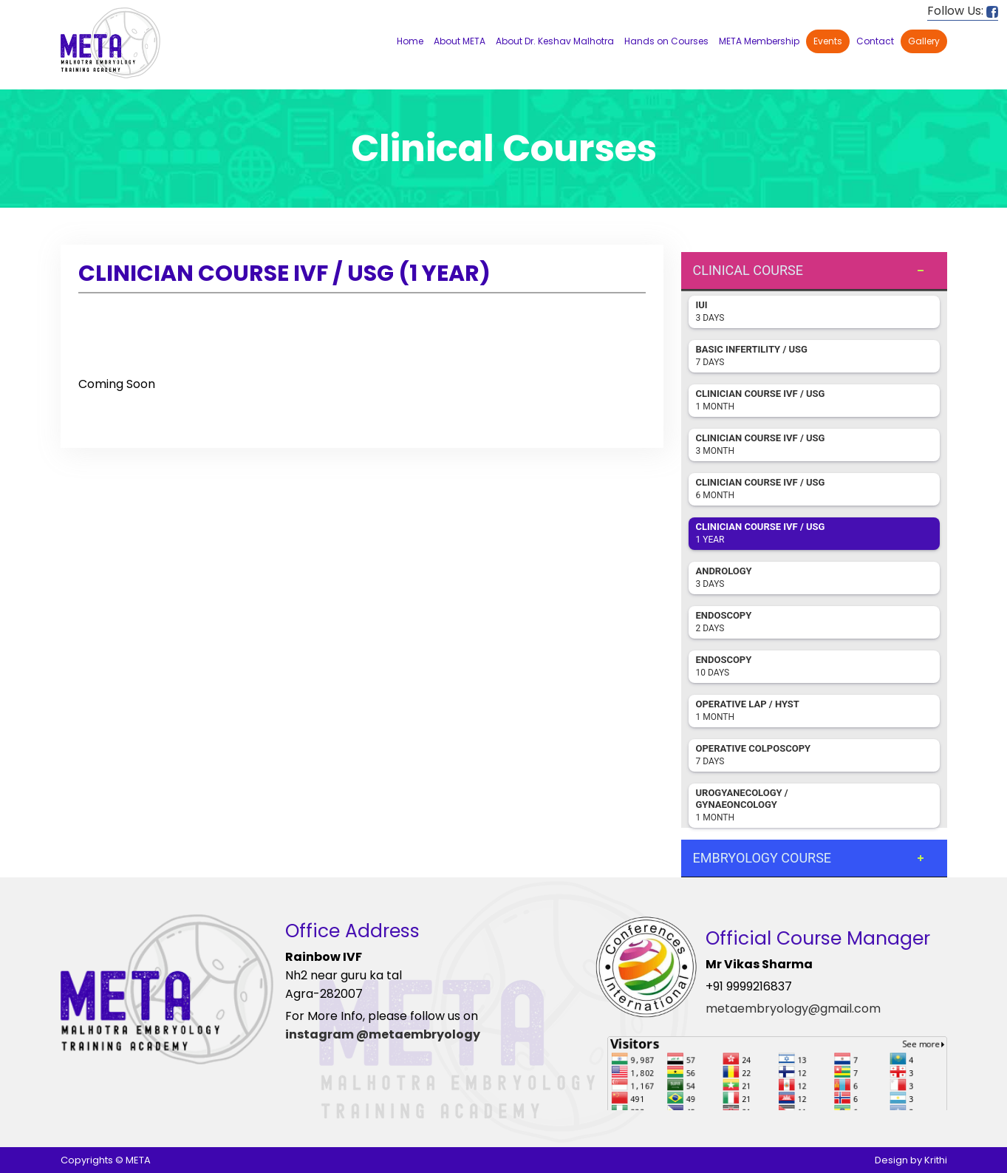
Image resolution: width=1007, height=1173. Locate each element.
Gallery (924, 41)
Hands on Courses (666, 41)
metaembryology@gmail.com (793, 1008)
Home (410, 41)
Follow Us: (962, 10)
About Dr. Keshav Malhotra (555, 41)
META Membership (759, 41)
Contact (875, 41)
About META (459, 41)
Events (827, 41)
